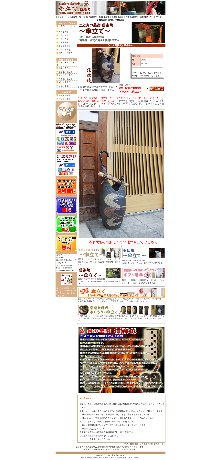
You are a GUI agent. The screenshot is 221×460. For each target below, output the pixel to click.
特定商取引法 (64, 99)
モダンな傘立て (90, 17)
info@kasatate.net (68, 270)
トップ (125, 444)
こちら (131, 449)
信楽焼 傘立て (117, 17)
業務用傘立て (122, 457)
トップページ (63, 17)
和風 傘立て (104, 17)
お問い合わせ (64, 50)
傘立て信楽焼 (134, 457)
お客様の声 (63, 43)
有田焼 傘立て (132, 17)
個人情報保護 (64, 95)
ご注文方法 (63, 32)
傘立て (84, 457)
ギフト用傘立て (65, 82)
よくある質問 (64, 46)
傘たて (90, 457)
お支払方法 (63, 36)
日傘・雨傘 (63, 86)
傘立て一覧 (76, 17)
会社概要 (144, 17)
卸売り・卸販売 (65, 53)
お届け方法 (63, 39)
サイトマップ (156, 17)
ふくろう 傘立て (66, 75)
